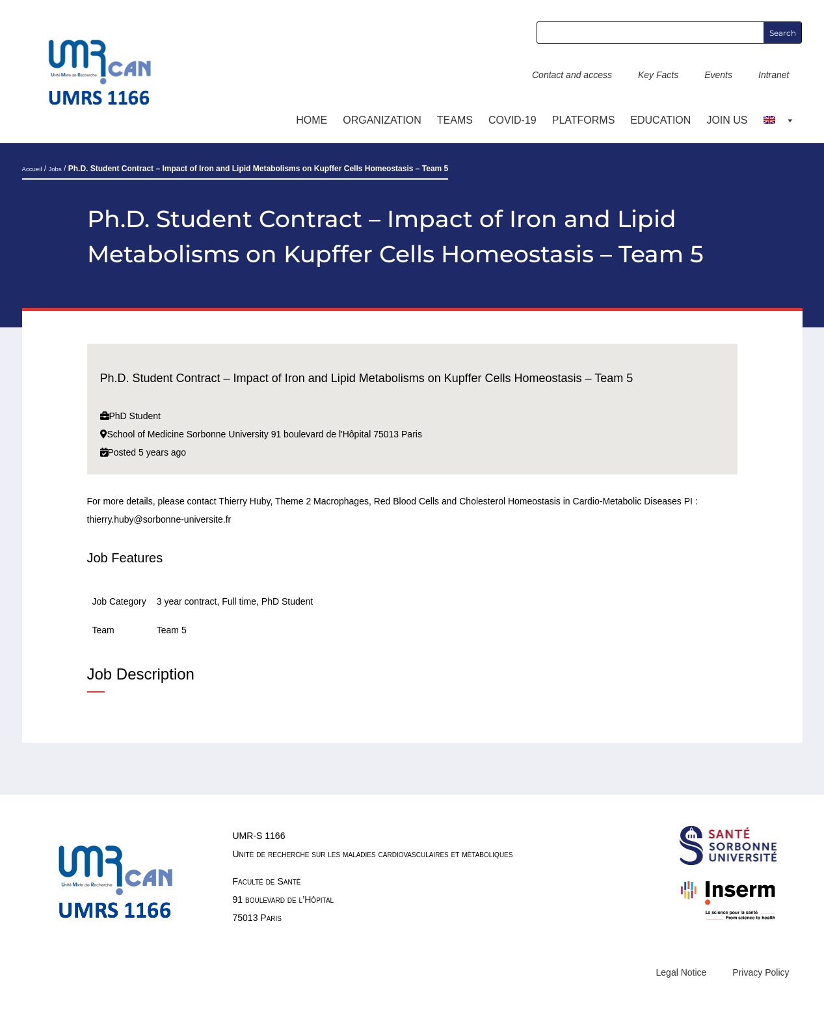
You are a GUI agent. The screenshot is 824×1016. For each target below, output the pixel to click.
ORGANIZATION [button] (382, 120)
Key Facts (658, 75)
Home (311, 120)
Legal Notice (681, 972)
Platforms (583, 120)
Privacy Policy (760, 972)
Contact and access (572, 75)
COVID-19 (512, 120)
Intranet (773, 75)
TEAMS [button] (455, 120)
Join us (726, 120)
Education (660, 120)
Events (718, 75)
